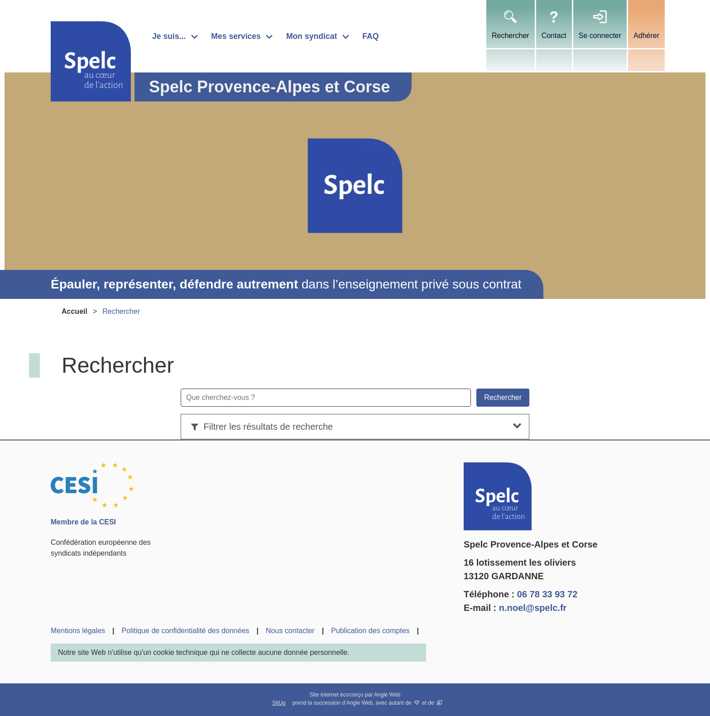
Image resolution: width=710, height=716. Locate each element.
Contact (554, 35)
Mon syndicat (311, 36)
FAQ (370, 36)
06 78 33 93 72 (547, 594)
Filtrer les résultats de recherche (260, 427)
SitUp (278, 703)
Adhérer (646, 35)
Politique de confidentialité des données (185, 630)
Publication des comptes (370, 630)
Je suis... (169, 36)
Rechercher (510, 35)
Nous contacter (290, 630)
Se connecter (600, 35)
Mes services (236, 36)
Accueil (74, 311)
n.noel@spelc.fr (533, 608)
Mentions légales (78, 630)
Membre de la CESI (83, 522)
